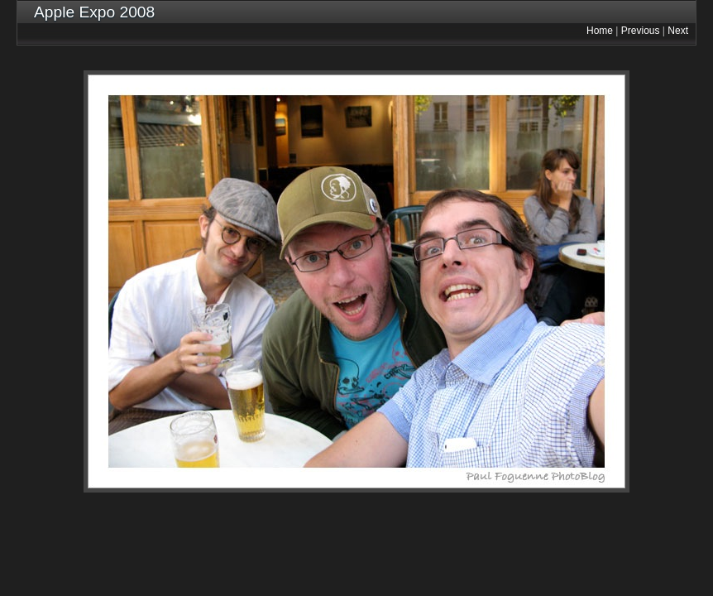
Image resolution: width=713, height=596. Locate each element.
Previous (640, 30)
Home (599, 30)
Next (678, 30)
